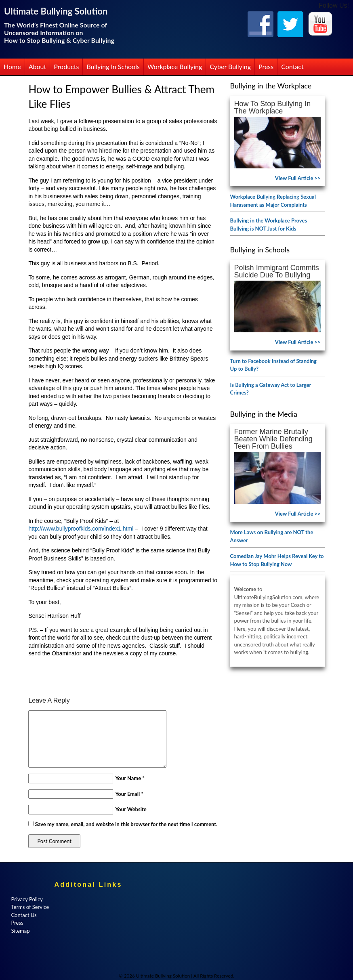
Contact (292, 66)
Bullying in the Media (263, 413)
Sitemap (20, 931)
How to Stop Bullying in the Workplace (272, 107)
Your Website (130, 809)
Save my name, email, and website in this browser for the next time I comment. (126, 824)
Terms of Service (30, 907)
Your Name (128, 778)
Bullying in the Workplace (271, 85)
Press (265, 66)
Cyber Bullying (230, 66)
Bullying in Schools (113, 66)
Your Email (127, 794)
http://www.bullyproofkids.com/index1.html (80, 528)
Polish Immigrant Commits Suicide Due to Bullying (276, 271)
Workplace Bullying (174, 66)
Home (12, 66)
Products (66, 66)
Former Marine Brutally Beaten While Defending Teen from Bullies (273, 439)
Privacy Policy (26, 899)
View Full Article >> (298, 178)
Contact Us (23, 915)
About (37, 66)
